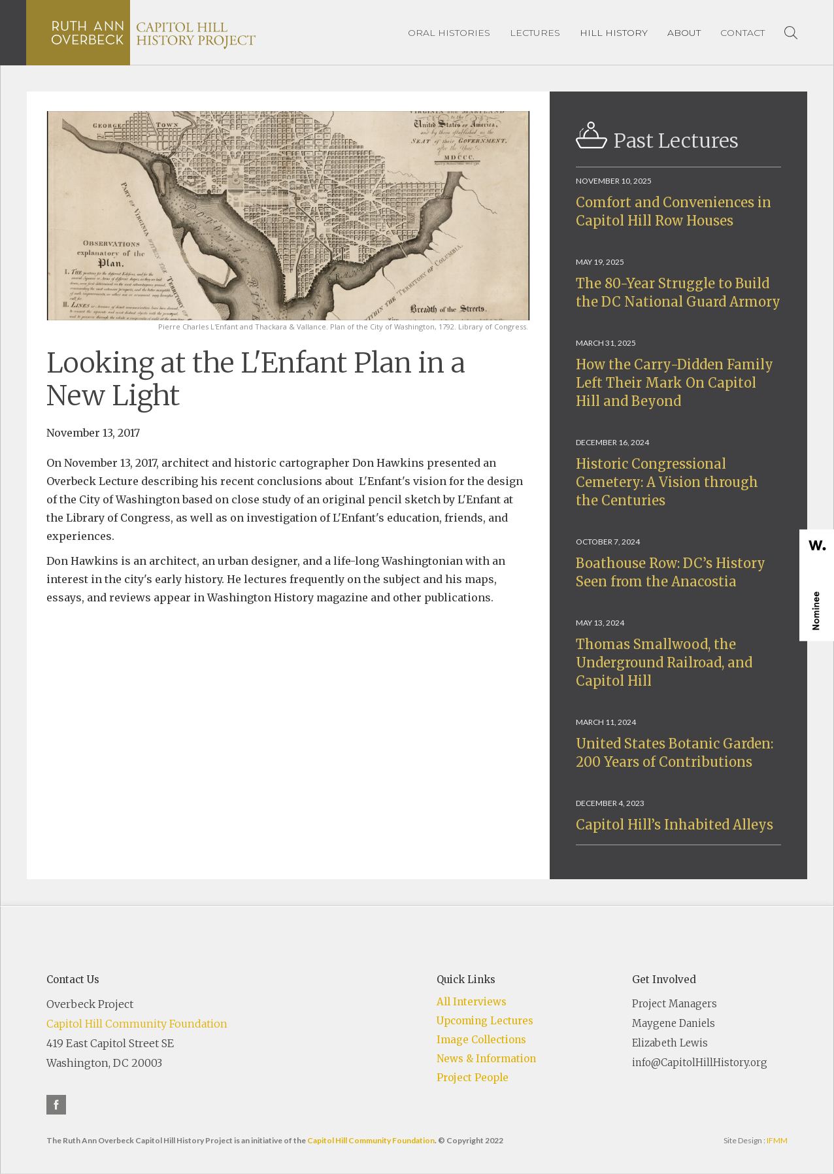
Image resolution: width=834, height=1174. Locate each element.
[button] (614, 32)
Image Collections (481, 1039)
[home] (153, 32)
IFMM (777, 1140)
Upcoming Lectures (485, 1021)
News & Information (486, 1058)
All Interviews (472, 1002)
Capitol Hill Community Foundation (136, 1023)
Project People (473, 1077)
